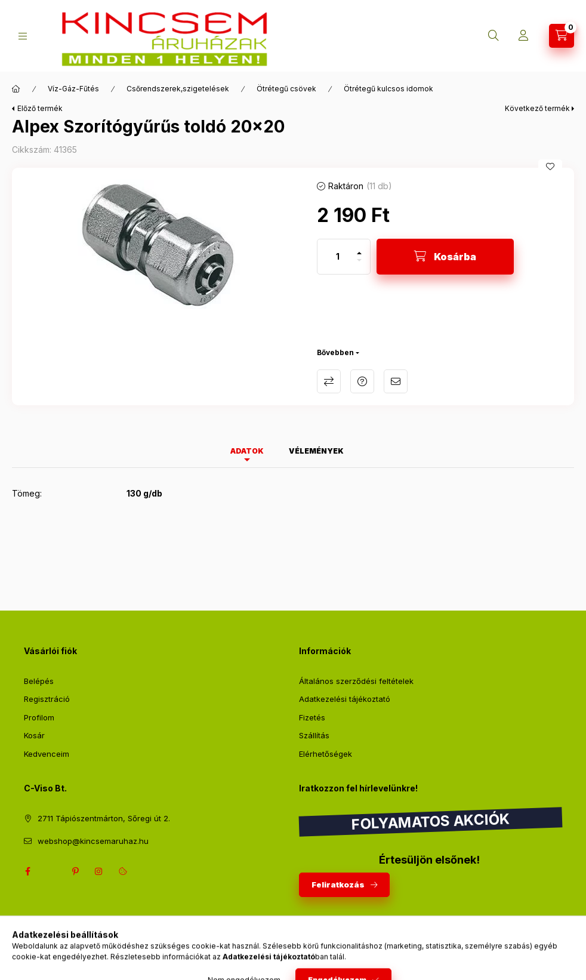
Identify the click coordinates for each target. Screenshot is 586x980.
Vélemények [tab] (316, 450)
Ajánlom (396, 381)
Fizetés (312, 717)
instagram (99, 871)
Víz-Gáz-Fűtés (73, 88)
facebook (27, 871)
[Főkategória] (16, 89)
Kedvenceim (46, 754)
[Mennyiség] (337, 256)
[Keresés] (493, 36)
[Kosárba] (445, 257)
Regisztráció (47, 699)
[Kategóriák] (22, 36)
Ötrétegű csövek (286, 88)
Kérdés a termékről (362, 381)
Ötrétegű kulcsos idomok (388, 88)
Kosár (34, 735)
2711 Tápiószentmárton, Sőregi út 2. (104, 818)
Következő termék (537, 108)
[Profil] (523, 36)
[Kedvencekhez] (550, 166)
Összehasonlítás (329, 381)
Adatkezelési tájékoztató (344, 699)
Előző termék (40, 108)
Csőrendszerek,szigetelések (178, 88)
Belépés (39, 681)
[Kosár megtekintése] (561, 36)
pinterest (75, 871)
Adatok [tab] (247, 450)
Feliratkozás (338, 884)
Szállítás (314, 735)
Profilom (39, 717)
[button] (158, 244)
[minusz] (359, 265)
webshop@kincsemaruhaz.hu (93, 841)
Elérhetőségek (325, 754)
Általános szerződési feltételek (356, 681)
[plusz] (359, 248)
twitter (51, 871)
